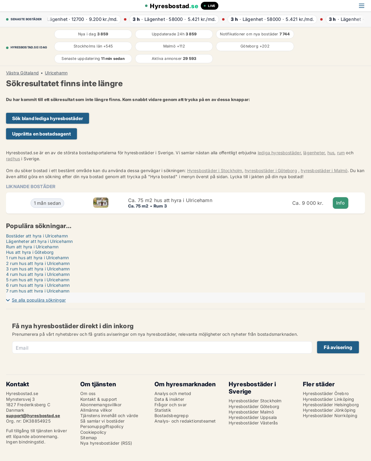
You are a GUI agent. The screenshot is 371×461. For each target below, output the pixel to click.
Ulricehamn (56, 72)
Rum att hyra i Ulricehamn (32, 246)
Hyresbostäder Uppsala (253, 417)
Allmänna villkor (96, 410)
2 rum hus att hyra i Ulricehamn (38, 263)
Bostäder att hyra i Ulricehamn (37, 235)
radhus (13, 158)
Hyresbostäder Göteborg (254, 406)
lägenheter (314, 152)
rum (341, 152)
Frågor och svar (170, 404)
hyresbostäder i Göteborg (271, 170)
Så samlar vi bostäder (102, 420)
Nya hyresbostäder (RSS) (106, 443)
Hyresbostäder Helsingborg (331, 404)
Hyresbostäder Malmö (251, 411)
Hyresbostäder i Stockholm (214, 170)
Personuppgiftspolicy (102, 426)
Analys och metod (172, 393)
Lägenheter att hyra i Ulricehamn (39, 241)
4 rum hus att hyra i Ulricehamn (38, 274)
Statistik (162, 410)
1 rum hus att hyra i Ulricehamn (37, 257)
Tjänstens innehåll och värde (109, 415)
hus (331, 152)
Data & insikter (169, 399)
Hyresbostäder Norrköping (330, 415)
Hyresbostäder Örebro (326, 393)
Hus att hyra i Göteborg (30, 252)
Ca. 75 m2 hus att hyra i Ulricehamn (170, 200)
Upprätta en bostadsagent (41, 134)
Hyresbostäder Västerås (253, 422)
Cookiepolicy (93, 432)
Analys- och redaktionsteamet (185, 420)
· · (82, 19)
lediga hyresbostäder (279, 152)
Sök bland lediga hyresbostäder (47, 118)
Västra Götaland (22, 72)
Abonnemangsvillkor (101, 404)
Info (340, 203)
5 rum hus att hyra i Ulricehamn (37, 279)
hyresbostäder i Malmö (324, 170)
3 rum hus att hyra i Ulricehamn (38, 268)
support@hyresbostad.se (33, 415)
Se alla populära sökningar (39, 299)
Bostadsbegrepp (171, 415)
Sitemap (88, 437)
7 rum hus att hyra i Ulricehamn (37, 290)
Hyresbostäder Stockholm (255, 400)
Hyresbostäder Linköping (328, 399)
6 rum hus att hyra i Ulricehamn (38, 285)
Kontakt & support (98, 399)
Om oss (87, 393)
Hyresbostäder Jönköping (329, 410)
